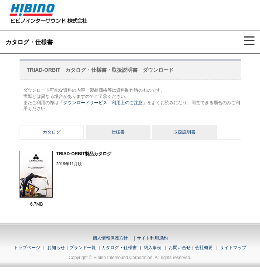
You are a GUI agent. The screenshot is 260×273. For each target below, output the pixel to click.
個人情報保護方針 (110, 238)
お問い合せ (180, 247)
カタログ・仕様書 (119, 247)
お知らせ (56, 247)
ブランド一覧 (82, 247)
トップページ (27, 247)
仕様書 (118, 132)
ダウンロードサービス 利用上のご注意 (103, 102)
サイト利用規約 (152, 238)
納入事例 (152, 247)
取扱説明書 (184, 132)
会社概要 (204, 247)
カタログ (51, 132)
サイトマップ (233, 247)
